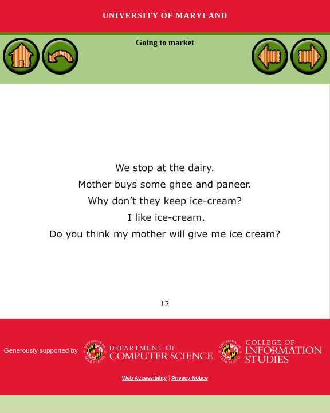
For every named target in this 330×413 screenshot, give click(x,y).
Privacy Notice (189, 378)
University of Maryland (165, 15)
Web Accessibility (144, 378)
